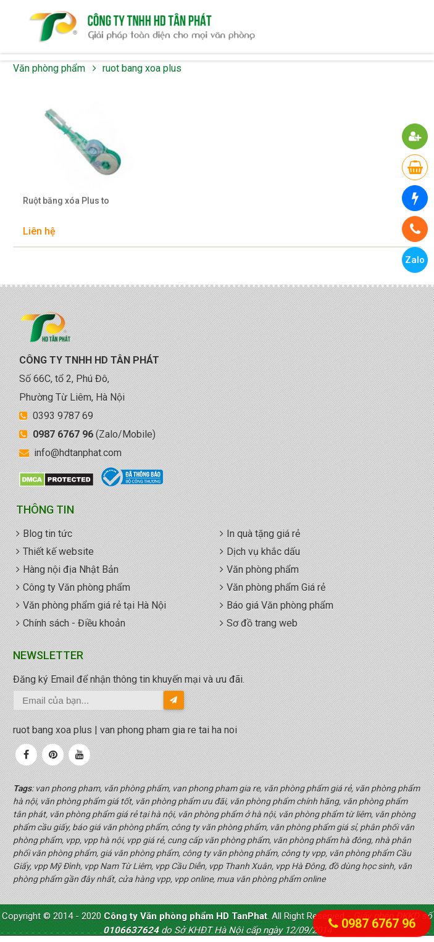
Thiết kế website (58, 551)
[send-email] (174, 700)
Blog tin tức (47, 534)
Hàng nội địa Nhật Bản (71, 569)
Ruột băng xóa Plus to (66, 201)
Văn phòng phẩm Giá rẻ (276, 587)
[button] (415, 136)
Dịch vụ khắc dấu (263, 551)
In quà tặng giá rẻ (263, 534)
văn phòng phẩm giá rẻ (142, 27)
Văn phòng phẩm (49, 68)
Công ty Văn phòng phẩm (76, 587)
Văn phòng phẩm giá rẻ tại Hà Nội (94, 605)
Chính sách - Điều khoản (74, 623)
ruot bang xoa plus (142, 68)
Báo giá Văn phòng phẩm (280, 605)
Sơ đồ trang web (262, 623)
